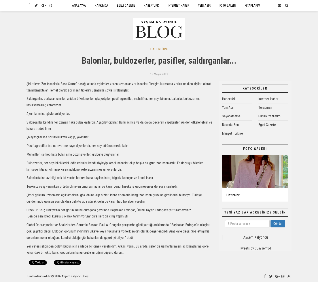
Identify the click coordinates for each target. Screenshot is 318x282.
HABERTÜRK (159, 49)
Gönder (277, 223)
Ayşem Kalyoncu (255, 237)
